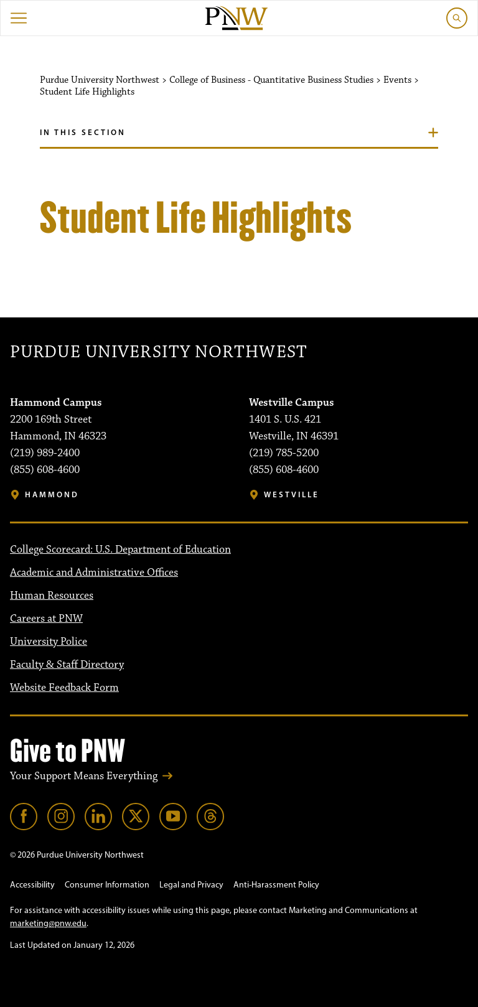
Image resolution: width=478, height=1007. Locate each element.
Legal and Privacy (191, 884)
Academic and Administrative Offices (94, 572)
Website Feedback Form (64, 688)
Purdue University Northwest (158, 352)
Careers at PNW (46, 618)
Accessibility (32, 884)
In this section (83, 132)
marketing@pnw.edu (48, 923)
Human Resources (51, 595)
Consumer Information (107, 884)
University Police (48, 642)
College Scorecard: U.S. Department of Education (120, 549)
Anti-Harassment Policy (276, 884)
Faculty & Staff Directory (67, 665)
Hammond (52, 494)
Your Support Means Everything (83, 776)
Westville (291, 494)
